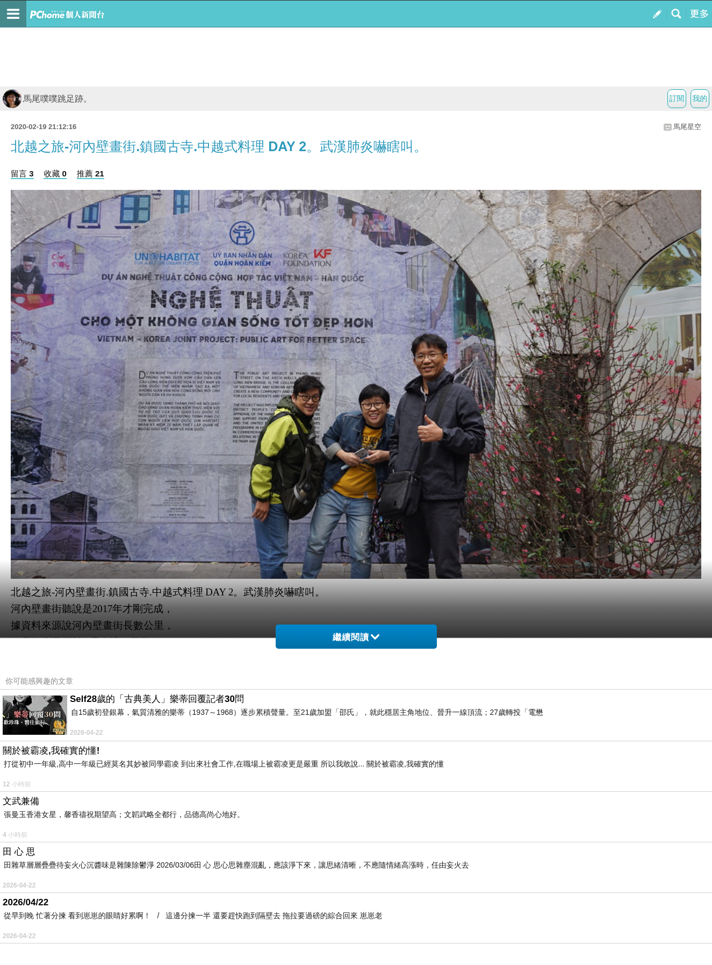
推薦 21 (90, 173)
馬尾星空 (687, 127)
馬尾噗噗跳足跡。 (47, 98)
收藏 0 (55, 173)
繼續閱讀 (356, 637)
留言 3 (22, 173)
